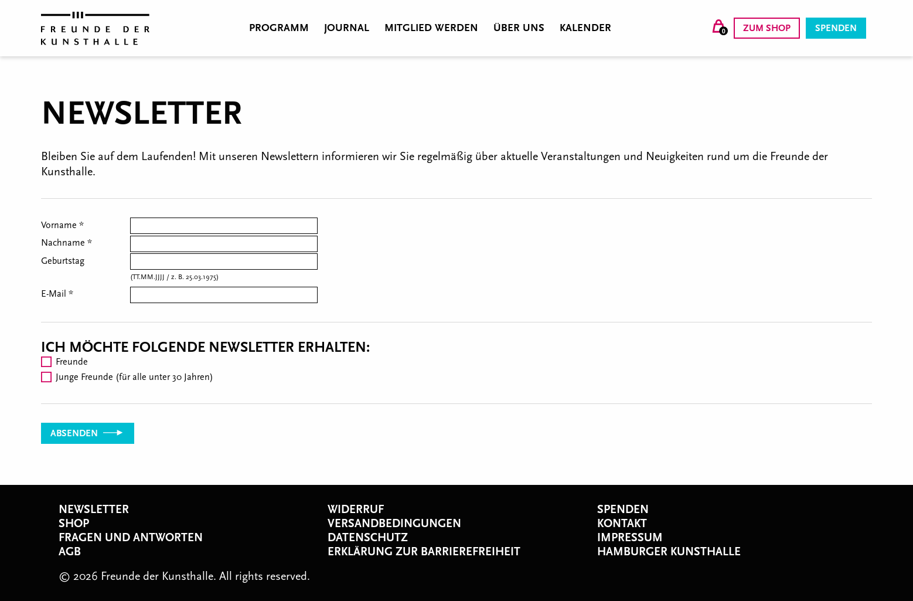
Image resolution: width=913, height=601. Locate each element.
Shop (74, 523)
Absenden (87, 433)
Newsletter (94, 509)
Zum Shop (767, 28)
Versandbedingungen (394, 523)
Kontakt (622, 523)
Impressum (630, 537)
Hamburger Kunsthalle (669, 551)
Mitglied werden (431, 28)
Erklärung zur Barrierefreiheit (424, 551)
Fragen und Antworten (131, 537)
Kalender (585, 28)
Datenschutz (368, 537)
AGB (70, 551)
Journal (346, 28)
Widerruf (356, 509)
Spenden (836, 28)
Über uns (518, 28)
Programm (279, 28)
